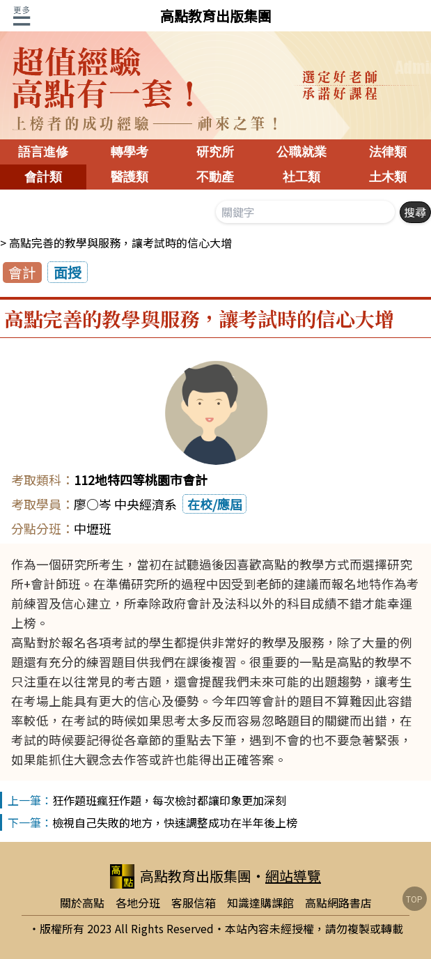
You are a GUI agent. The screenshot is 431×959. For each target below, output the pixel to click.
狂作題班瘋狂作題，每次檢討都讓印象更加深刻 (169, 800)
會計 (22, 272)
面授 (67, 272)
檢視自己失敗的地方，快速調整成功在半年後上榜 (174, 822)
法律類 (388, 152)
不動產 (215, 177)
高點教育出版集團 (216, 16)
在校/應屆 (214, 504)
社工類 (301, 177)
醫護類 (129, 177)
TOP (414, 899)
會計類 (43, 177)
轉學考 (129, 152)
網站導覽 (293, 876)
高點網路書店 (338, 902)
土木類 (388, 177)
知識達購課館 (260, 902)
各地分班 (138, 902)
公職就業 (301, 152)
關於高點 (82, 902)
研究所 (215, 152)
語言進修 (43, 152)
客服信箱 (193, 902)
